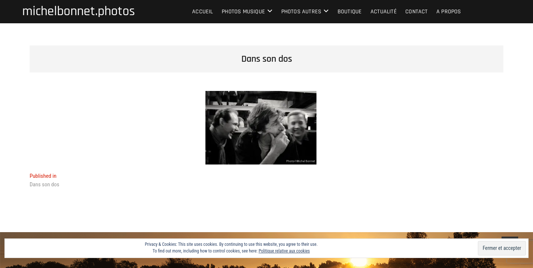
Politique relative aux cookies (284, 251)
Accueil (202, 12)
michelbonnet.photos (78, 11)
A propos (448, 12)
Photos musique (243, 12)
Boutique (350, 12)
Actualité (384, 12)
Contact (416, 12)
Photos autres (301, 12)
